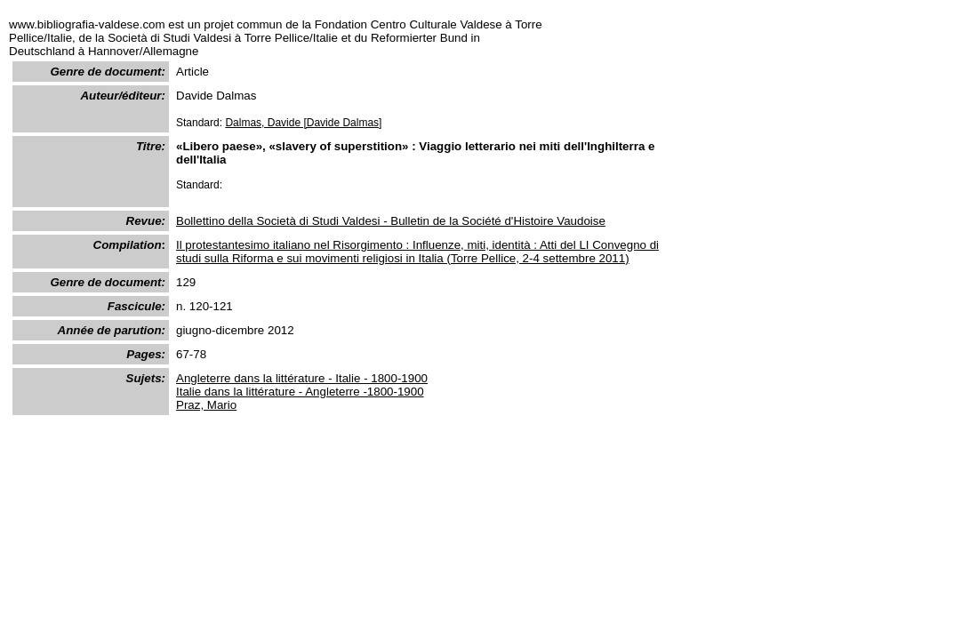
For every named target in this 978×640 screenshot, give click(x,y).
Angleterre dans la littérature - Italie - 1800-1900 (302, 378)
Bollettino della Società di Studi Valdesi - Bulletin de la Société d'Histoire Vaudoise (390, 221)
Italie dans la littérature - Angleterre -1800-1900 (300, 391)
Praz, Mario (206, 405)
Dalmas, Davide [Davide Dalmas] (303, 122)
